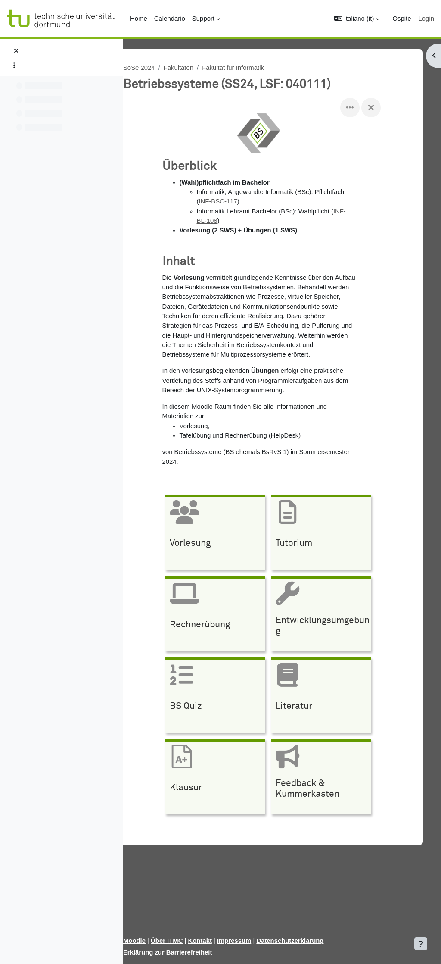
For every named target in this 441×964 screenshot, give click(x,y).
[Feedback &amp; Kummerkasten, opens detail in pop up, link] (328, 778)
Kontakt (216, 940)
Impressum (251, 940)
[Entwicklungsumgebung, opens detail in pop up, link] (328, 615)
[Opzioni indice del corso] (14, 65)
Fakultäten (195, 67)
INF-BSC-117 (224, 201)
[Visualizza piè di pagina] (420, 943)
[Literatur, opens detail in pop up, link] (328, 697)
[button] (357, 18)
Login (426, 18)
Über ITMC (183, 940)
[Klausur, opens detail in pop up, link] (222, 778)
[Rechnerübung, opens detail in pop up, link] (222, 615)
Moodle (151, 940)
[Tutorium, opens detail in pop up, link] (328, 534)
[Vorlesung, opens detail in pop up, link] (222, 534)
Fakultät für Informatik (250, 67)
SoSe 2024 (155, 67)
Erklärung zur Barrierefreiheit (184, 952)
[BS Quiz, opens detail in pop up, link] (222, 697)
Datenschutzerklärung (307, 940)
